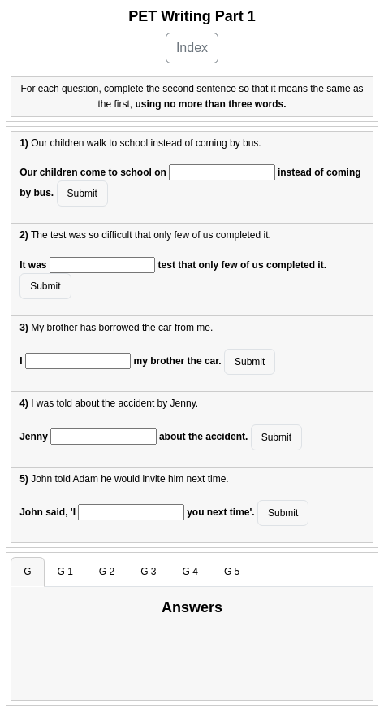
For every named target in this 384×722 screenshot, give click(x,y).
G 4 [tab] (190, 571)
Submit (82, 193)
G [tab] (27, 571)
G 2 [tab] (106, 571)
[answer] (221, 172)
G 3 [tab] (148, 571)
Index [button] (192, 47)
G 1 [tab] (65, 571)
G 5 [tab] (231, 571)
